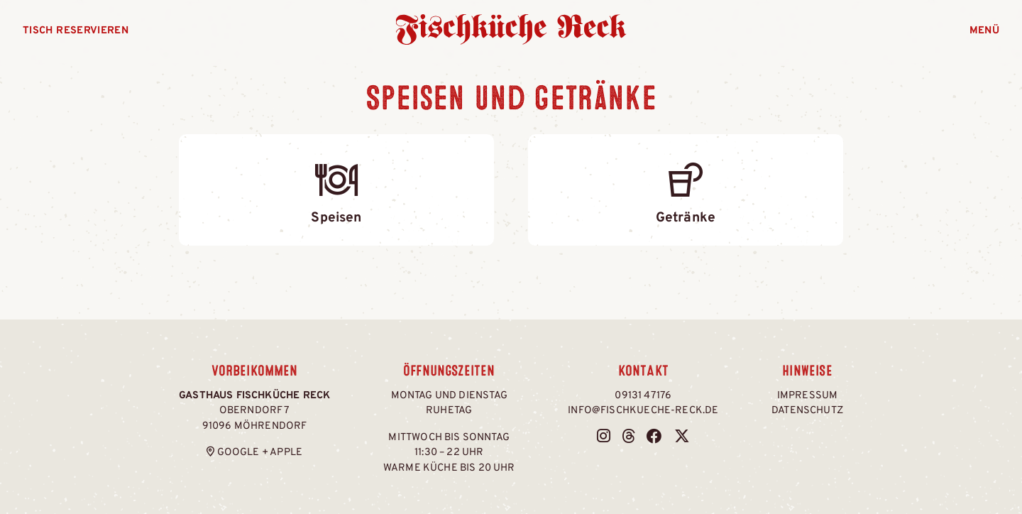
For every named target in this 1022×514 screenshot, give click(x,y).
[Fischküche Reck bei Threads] (628, 437)
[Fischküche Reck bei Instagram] (603, 437)
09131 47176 (643, 396)
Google (238, 452)
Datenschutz (807, 410)
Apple (286, 452)
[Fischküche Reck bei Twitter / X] (682, 437)
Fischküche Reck (511, 29)
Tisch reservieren (75, 31)
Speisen (336, 188)
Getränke (685, 188)
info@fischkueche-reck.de (643, 410)
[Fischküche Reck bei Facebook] (654, 437)
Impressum (807, 396)
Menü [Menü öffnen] (984, 31)
